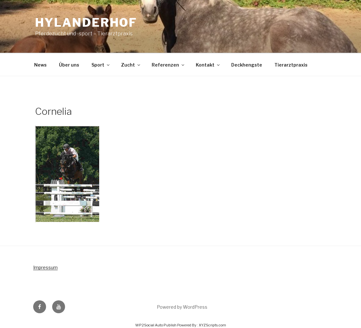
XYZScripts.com (212, 325)
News (40, 65)
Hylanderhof (86, 22)
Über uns (69, 65)
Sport (100, 65)
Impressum (45, 267)
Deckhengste (246, 65)
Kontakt (208, 65)
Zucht (131, 65)
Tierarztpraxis (291, 65)
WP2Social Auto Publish (155, 325)
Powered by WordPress (182, 307)
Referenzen (168, 65)
